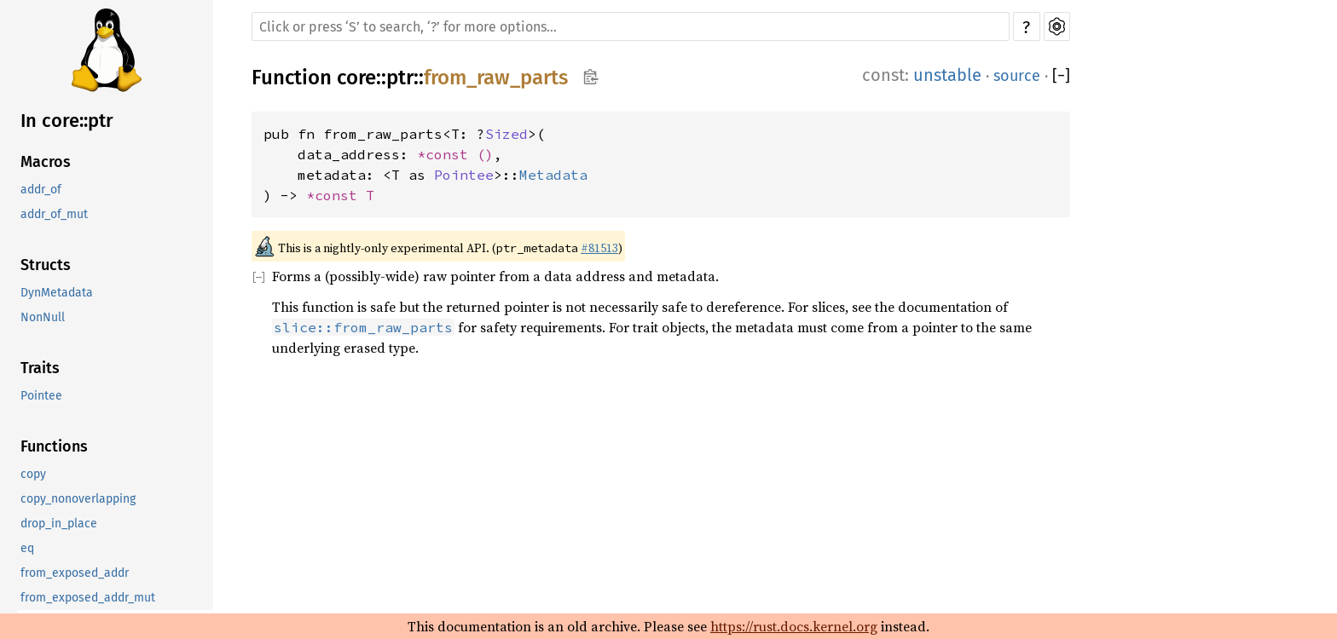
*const (447, 154)
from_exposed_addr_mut (87, 597)
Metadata (553, 174)
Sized (506, 133)
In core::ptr (66, 120)
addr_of (40, 189)
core (356, 77)
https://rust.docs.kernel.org (793, 626)
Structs (45, 265)
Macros (45, 162)
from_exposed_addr (74, 573)
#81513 (599, 247)
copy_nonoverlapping (78, 499)
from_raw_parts (496, 77)
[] (1061, 75)
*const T (340, 195)
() (485, 154)
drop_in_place (58, 523)
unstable (947, 75)
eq (27, 548)
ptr (400, 77)
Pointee (41, 396)
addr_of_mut (54, 214)
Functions (54, 446)
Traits (40, 368)
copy (33, 474)
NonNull (42, 317)
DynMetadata (56, 292)
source (1016, 75)
